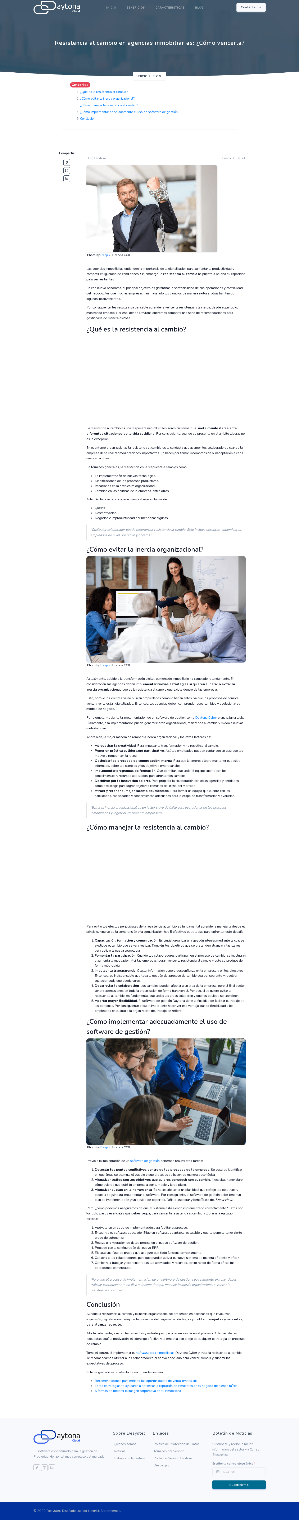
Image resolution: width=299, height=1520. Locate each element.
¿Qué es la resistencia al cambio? (104, 92)
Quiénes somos (125, 1444)
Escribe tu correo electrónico (233, 1464)
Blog (199, 8)
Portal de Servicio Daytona (173, 1458)
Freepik (105, 255)
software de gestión (145, 1161)
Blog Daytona (96, 158)
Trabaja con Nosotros (129, 1458)
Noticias (120, 1451)
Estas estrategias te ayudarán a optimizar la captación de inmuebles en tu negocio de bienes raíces (166, 1386)
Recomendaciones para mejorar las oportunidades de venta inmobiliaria (146, 1381)
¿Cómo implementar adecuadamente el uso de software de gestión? (129, 112)
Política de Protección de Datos (177, 1444)
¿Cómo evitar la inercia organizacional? (107, 98)
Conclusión (87, 118)
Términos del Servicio (169, 1451)
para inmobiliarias (155, 1352)
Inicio (111, 8)
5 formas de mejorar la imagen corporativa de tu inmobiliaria (138, 1391)
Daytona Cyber (206, 717)
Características (170, 8)
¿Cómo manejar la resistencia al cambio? (109, 105)
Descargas (161, 1465)
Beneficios (136, 8)
